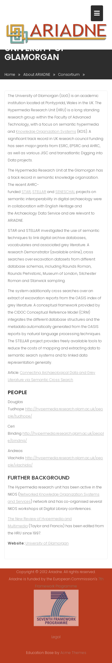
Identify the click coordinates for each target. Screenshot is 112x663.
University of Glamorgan (47, 544)
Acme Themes (73, 652)
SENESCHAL (65, 192)
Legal (56, 633)
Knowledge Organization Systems (46, 132)
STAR (26, 192)
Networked (29, 495)
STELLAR (39, 192)
